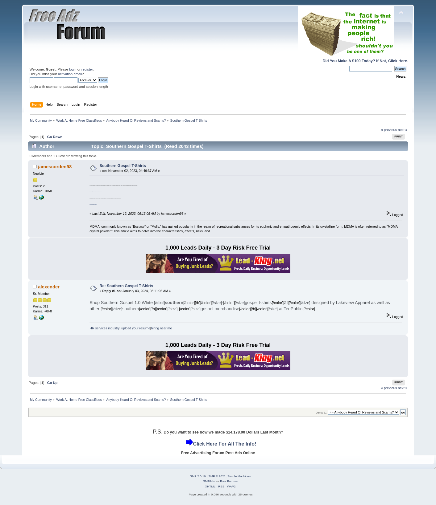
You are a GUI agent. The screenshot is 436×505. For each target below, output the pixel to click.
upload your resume (135, 328)
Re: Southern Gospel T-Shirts (126, 286)
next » (403, 130)
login (73, 69)
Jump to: (321, 412)
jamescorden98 (55, 166)
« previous (389, 130)
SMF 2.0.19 (198, 476)
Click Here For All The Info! (224, 443)
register (87, 69)
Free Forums (229, 481)
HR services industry (104, 328)
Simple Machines (239, 476)
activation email (70, 74)
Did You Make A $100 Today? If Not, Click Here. (365, 61)
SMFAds (209, 481)
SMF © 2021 (217, 476)
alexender (49, 286)
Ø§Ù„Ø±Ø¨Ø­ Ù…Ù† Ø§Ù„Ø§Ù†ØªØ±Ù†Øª (95, 191)
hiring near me (161, 328)
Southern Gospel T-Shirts (123, 166)
